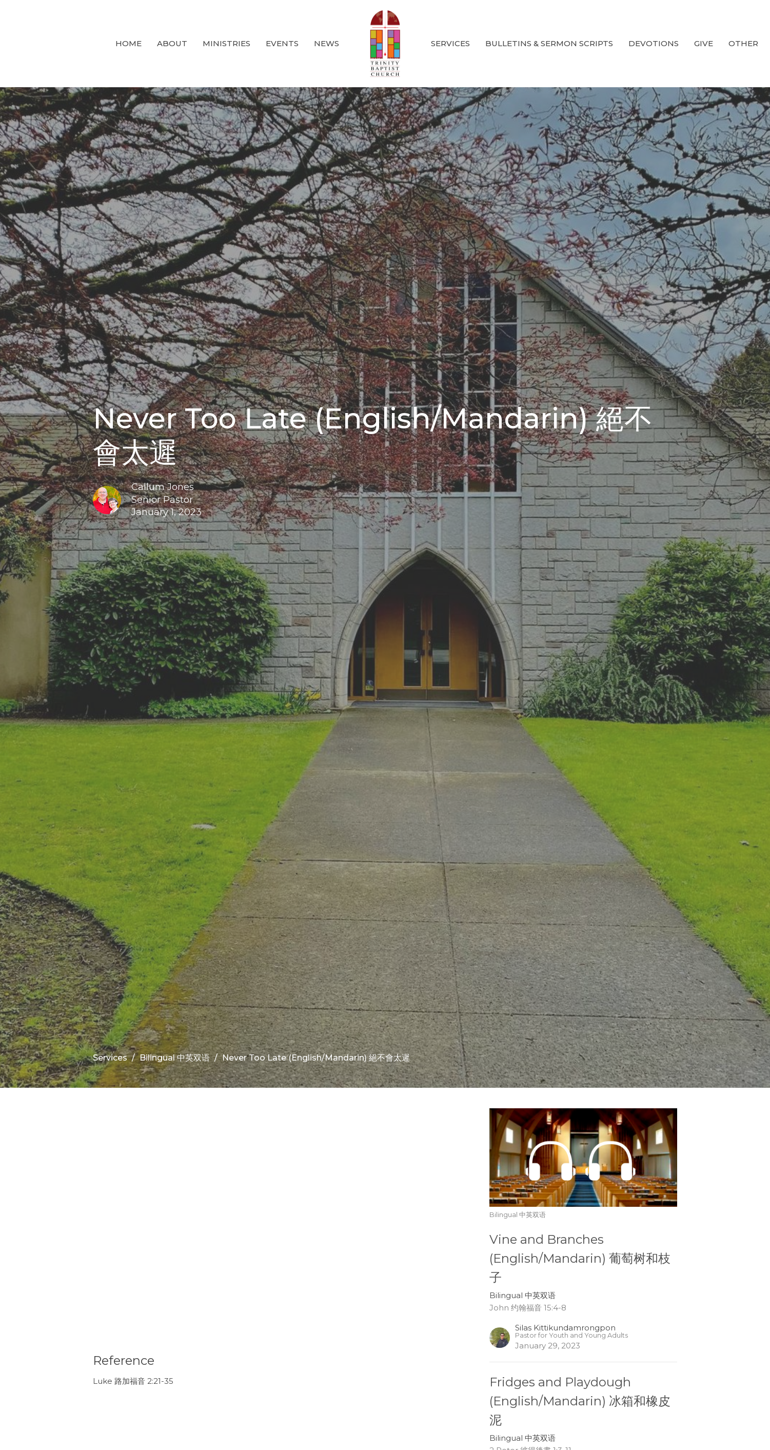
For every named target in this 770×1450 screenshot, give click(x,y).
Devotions (653, 43)
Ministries (226, 43)
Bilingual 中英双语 (175, 1058)
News (326, 43)
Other (743, 43)
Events (282, 43)
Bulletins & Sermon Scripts (549, 43)
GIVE (703, 43)
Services (450, 43)
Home (128, 43)
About (172, 43)
